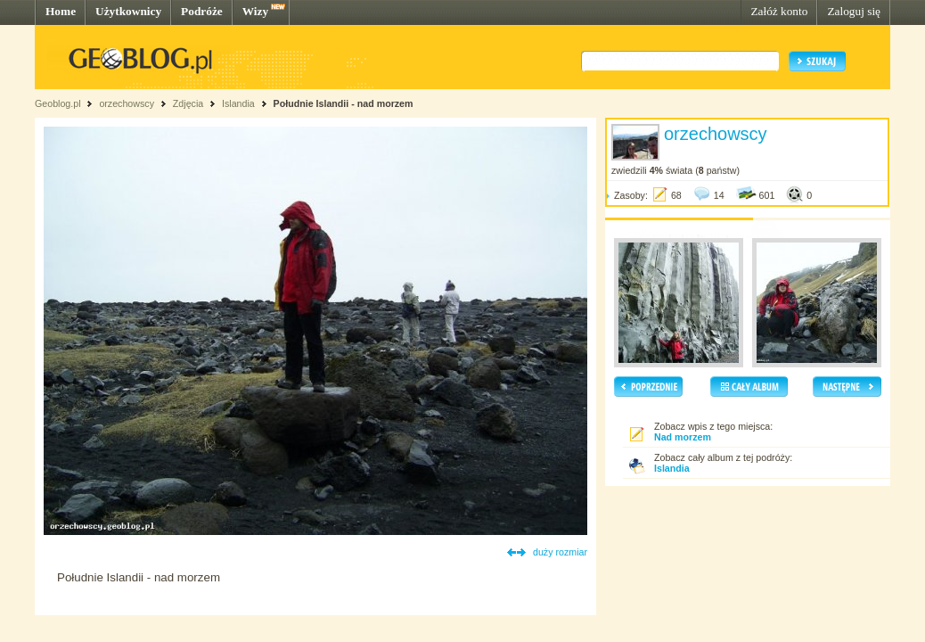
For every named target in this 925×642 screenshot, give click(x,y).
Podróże (202, 11)
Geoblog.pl (58, 103)
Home (60, 11)
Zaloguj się (853, 11)
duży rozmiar (560, 552)
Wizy (255, 11)
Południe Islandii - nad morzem (343, 103)
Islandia (238, 103)
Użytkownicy (128, 11)
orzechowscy (126, 103)
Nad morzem (682, 437)
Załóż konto (778, 11)
